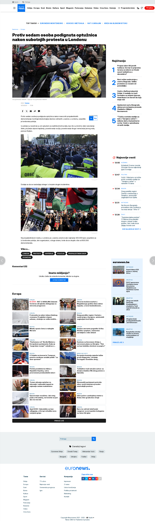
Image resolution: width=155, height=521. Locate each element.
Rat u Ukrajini (94, 23)
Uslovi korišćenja (70, 487)
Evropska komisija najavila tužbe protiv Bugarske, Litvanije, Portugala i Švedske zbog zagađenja (90, 357)
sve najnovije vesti (131, 229)
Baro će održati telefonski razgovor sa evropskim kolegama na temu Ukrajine (90, 411)
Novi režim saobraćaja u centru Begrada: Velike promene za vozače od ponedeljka (127, 82)
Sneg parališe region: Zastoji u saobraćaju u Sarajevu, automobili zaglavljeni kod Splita (90, 317)
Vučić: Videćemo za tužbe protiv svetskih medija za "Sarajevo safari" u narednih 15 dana (131, 180)
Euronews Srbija (57, 451)
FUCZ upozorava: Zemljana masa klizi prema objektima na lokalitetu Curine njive (132, 287)
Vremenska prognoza (47, 487)
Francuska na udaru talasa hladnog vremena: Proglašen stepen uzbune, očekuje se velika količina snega (43, 317)
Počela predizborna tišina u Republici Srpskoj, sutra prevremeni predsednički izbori (42, 371)
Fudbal (84, 457)
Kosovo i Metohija (75, 23)
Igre (41, 490)
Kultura (56, 8)
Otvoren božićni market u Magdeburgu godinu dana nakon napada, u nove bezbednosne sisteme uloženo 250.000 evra (90, 304)
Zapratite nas (88, 474)
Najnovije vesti (45, 484)
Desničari (27, 257)
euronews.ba (121, 262)
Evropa (37, 8)
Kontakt (66, 496)
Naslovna (15, 29)
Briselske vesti (82, 353)
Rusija (102, 451)
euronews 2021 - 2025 (77, 517)
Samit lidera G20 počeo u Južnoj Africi (132, 271)
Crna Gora (104, 8)
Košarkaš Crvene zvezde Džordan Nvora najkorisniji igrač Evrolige (131, 167)
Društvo (129, 280)
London (26, 253)
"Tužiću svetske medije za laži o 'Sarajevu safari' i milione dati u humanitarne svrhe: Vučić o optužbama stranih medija (128, 121)
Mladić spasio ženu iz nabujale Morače (42, 330)
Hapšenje (49, 253)
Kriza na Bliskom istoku (115, 23)
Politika (124, 174)
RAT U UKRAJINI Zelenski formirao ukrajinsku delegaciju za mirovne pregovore (43, 304)
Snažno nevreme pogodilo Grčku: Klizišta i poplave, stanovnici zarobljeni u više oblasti (90, 331)
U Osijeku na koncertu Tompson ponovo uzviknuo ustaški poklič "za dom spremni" (44, 357)
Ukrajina (74, 457)
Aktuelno (124, 202)
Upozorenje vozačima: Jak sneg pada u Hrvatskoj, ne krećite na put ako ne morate (44, 398)
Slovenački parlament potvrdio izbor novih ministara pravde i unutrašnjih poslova (89, 384)
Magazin (70, 8)
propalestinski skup (77, 253)
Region (79, 313)
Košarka (124, 162)
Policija (60, 253)
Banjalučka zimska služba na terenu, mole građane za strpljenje (133, 334)
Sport (62, 8)
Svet (43, 8)
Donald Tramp (72, 451)
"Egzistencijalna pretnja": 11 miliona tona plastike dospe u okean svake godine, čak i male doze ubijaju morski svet (130, 221)
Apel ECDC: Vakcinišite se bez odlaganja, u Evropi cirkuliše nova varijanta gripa (43, 411)
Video (96, 8)
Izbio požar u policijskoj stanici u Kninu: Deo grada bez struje (90, 397)
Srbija (29, 8)
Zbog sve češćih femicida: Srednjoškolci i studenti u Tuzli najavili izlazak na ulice (132, 305)
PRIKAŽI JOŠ (118, 342)
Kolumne (88, 8)
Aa (91, 118)
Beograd (63, 457)
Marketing (67, 493)
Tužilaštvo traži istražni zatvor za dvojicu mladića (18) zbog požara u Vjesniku (90, 371)
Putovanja (79, 8)
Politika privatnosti (70, 490)
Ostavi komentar (59, 280)
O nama (66, 484)
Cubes (87, 520)
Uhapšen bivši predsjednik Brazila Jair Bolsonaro (133, 320)
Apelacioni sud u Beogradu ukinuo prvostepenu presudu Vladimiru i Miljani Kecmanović (129, 108)
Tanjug (27, 103)
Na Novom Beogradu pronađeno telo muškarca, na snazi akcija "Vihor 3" (131, 207)
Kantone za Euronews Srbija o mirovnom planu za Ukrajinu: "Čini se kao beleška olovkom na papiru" (91, 344)
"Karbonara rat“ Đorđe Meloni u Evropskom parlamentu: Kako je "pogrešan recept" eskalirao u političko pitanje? (42, 344)
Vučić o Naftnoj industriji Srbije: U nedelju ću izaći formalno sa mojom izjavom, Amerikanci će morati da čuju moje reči (129, 95)
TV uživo (43, 481)
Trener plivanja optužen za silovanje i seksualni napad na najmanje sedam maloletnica (41, 384)
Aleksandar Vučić (88, 451)
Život (123, 214)
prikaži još (59, 421)
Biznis (48, 8)
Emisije (113, 8)
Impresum (67, 481)
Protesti (37, 253)
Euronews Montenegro (51, 23)
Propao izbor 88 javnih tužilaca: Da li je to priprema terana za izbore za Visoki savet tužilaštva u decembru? (129, 70)
